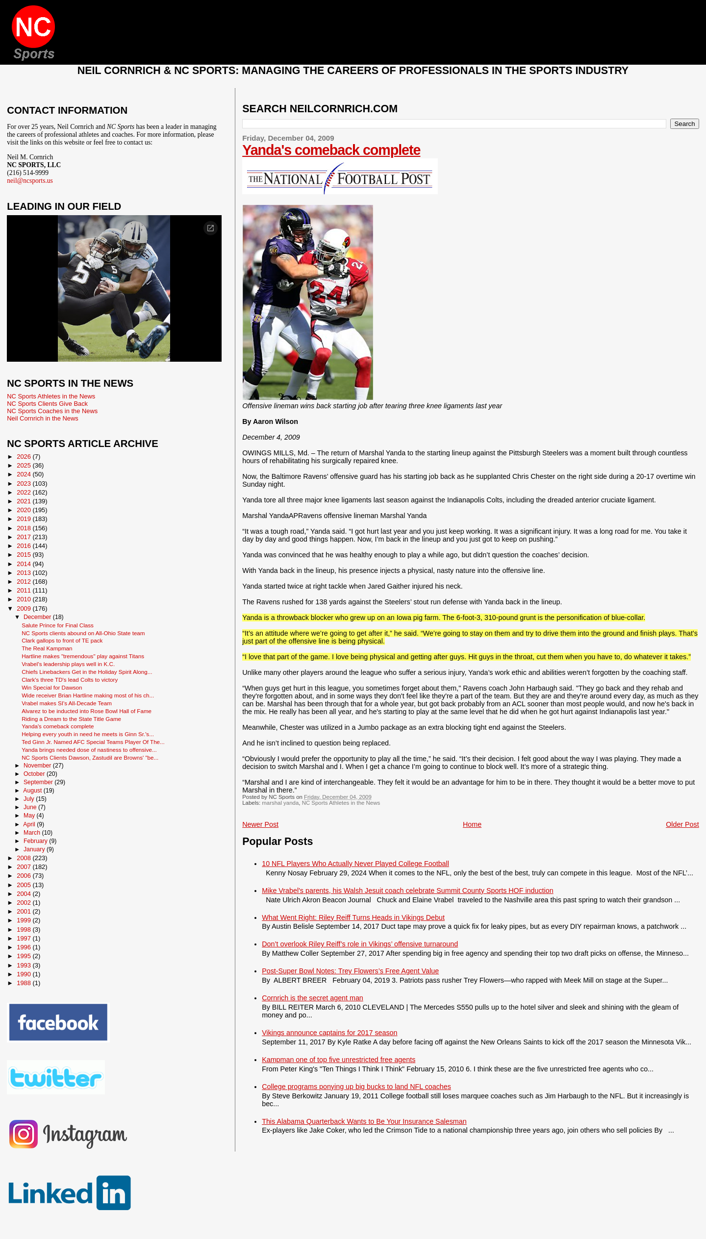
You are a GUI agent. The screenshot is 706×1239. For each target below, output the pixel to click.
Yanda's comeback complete (331, 150)
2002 (24, 902)
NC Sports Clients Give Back (47, 403)
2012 (24, 581)
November (38, 765)
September (39, 782)
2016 (24, 545)
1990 (24, 974)
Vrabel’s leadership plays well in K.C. (68, 664)
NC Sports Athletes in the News (341, 803)
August (33, 790)
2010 (24, 599)
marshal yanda (280, 803)
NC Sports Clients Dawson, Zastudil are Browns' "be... (90, 757)
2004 (24, 893)
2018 (24, 528)
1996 (24, 947)
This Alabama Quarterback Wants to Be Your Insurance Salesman (364, 1121)
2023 (24, 483)
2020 (24, 510)
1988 (24, 983)
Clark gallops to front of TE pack (62, 640)
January (35, 849)
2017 (24, 537)
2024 (24, 474)
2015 (24, 554)
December (38, 617)
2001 (24, 911)
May (30, 815)
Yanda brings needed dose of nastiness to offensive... (89, 749)
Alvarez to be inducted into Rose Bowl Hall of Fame (86, 711)
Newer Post (260, 824)
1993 (24, 965)
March (33, 832)
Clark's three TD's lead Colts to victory (70, 679)
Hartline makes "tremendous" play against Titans (83, 656)
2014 (24, 564)
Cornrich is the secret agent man (312, 998)
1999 (24, 920)
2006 (24, 875)
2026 (24, 456)
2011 (24, 590)
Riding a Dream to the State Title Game (71, 719)
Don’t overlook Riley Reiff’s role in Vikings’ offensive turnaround (360, 944)
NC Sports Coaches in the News (52, 411)
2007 (24, 866)
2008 (24, 858)
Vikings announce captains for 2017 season (329, 1033)
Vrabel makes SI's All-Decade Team (67, 703)
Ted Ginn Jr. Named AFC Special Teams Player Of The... (93, 742)
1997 (24, 938)
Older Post (682, 824)
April (30, 824)
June (31, 807)
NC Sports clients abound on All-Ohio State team (83, 633)
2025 (24, 465)
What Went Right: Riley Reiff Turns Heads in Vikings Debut (353, 917)
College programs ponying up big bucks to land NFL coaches (356, 1086)
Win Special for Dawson (52, 687)
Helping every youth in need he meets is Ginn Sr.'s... (88, 734)
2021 (24, 501)
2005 (24, 885)
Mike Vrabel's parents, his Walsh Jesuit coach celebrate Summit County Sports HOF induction (407, 890)
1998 (24, 929)
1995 (24, 956)
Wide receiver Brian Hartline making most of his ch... (88, 695)
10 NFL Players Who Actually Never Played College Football (355, 863)
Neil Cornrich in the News (42, 418)
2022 (24, 492)
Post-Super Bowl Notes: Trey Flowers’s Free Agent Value (350, 971)
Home (472, 824)
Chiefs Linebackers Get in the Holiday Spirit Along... (87, 672)
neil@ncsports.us (30, 180)
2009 (24, 608)
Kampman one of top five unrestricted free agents (338, 1060)
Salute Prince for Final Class (58, 625)
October (35, 773)
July (30, 798)
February (36, 841)
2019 (24, 518)
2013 (24, 572)
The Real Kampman (47, 648)
